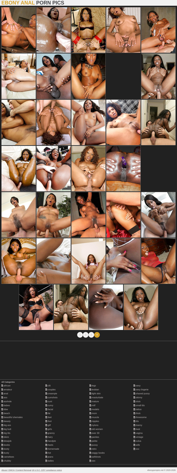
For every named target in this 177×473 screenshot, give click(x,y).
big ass (6, 425)
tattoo (137, 409)
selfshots (95, 457)
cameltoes (7, 457)
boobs (5, 445)
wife (137, 445)
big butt (6, 429)
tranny (138, 425)
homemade (52, 449)
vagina (138, 433)
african (5, 385)
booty (5, 449)
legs (92, 385)
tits (136, 421)
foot (48, 421)
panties (94, 437)
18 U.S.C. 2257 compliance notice (47, 470)
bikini (5, 437)
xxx (136, 449)
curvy (49, 405)
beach (5, 413)
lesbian (94, 389)
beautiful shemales (12, 417)
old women (96, 429)
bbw (4, 409)
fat (47, 413)
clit (48, 385)
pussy (93, 445)
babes (5, 405)
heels (49, 445)
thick (137, 413)
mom (93, 413)
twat (137, 429)
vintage (138, 437)
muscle (94, 417)
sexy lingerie (141, 389)
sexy (137, 385)
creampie (51, 393)
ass (4, 397)
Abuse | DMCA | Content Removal (16, 470)
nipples (94, 421)
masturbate (96, 397)
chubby (6, 461)
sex (92, 461)
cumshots (51, 397)
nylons (93, 425)
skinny (138, 397)
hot (48, 453)
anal (4, 393)
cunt (48, 401)
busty (5, 453)
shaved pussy (142, 393)
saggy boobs (97, 453)
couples (50, 389)
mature (94, 401)
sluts (137, 401)
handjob (50, 441)
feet (48, 417)
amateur (6, 389)
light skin (95, 393)
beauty (5, 421)
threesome (140, 417)
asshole (6, 401)
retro (92, 449)
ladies (49, 461)
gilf (48, 425)
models (94, 409)
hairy (49, 437)
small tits (139, 405)
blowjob (6, 441)
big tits (5, 433)
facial (49, 409)
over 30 (94, 433)
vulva (137, 441)
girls (48, 429)
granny (50, 433)
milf (92, 405)
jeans (49, 457)
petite (93, 441)
